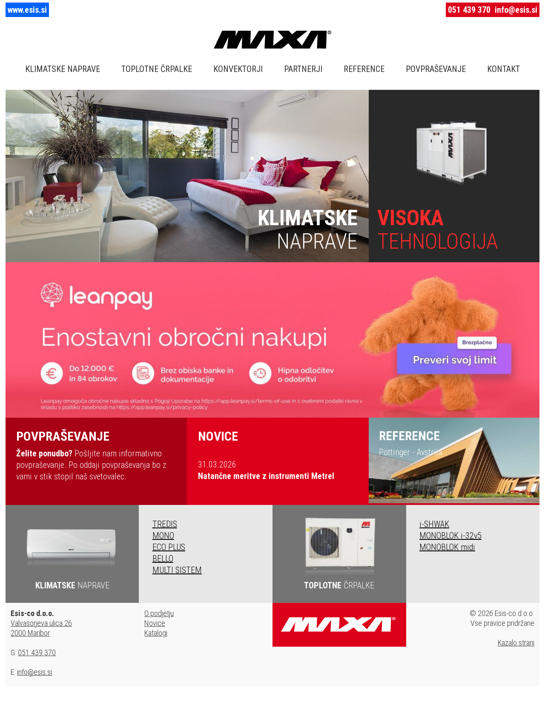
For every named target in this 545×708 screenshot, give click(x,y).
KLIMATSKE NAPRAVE (62, 69)
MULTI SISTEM (177, 570)
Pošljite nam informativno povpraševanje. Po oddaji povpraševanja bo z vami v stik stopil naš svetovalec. (96, 455)
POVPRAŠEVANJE (436, 69)
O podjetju (159, 613)
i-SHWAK (434, 524)
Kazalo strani (516, 642)
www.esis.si (27, 10)
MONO (163, 535)
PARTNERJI (303, 69)
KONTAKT (503, 69)
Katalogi (155, 632)
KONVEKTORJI (238, 69)
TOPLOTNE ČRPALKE (156, 69)
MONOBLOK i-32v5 (450, 535)
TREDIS (164, 524)
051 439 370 (469, 10)
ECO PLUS (168, 547)
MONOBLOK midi (447, 547)
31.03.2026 (266, 470)
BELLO (162, 558)
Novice (154, 623)
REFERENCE (364, 69)
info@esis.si (516, 10)
